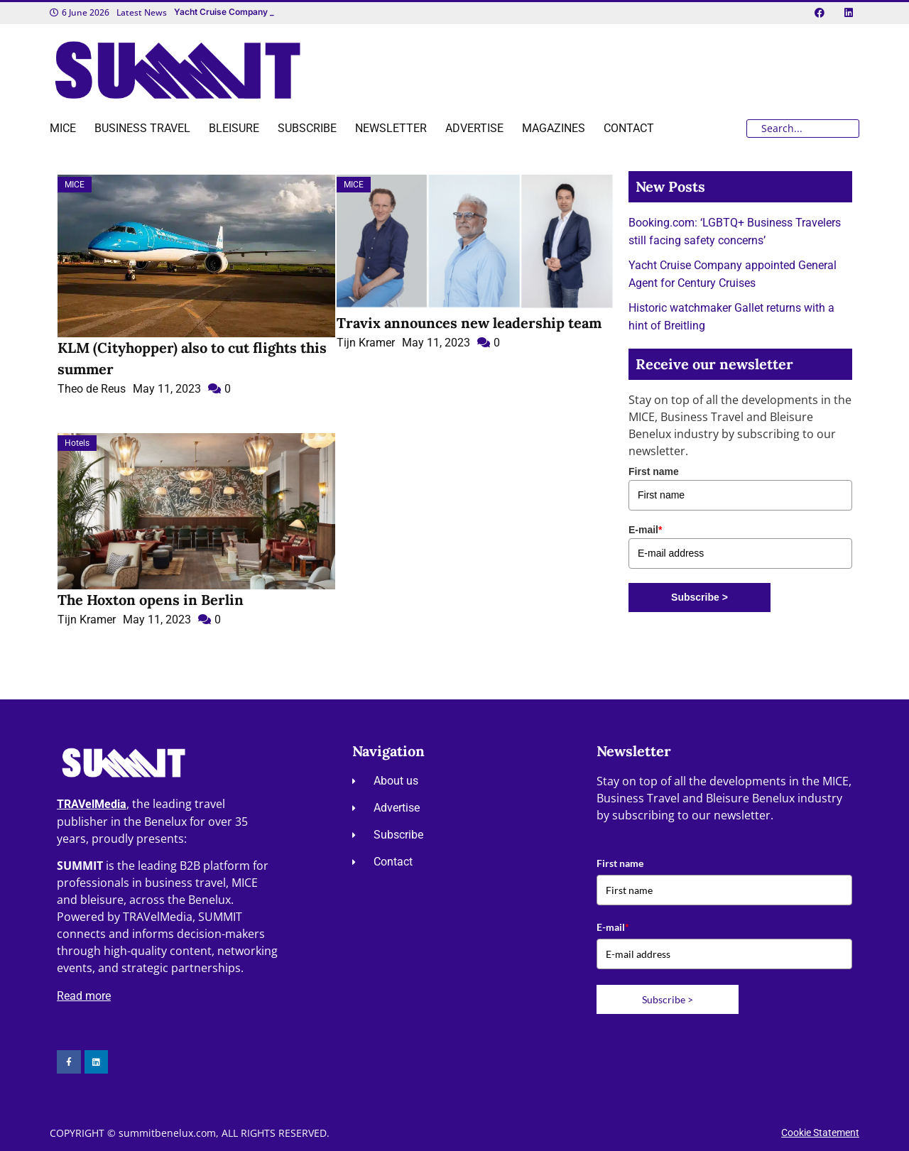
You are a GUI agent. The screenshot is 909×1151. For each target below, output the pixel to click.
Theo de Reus (92, 389)
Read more (84, 996)
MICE (75, 185)
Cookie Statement (820, 1132)
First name (653, 471)
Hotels (77, 443)
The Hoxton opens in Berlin (151, 600)
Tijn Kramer (366, 342)
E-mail (645, 530)
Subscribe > (699, 597)
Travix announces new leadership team (469, 323)
